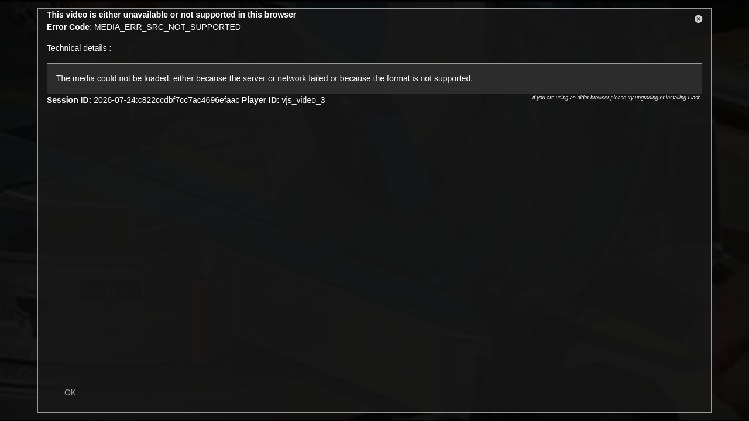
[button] (698, 21)
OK (70, 392)
